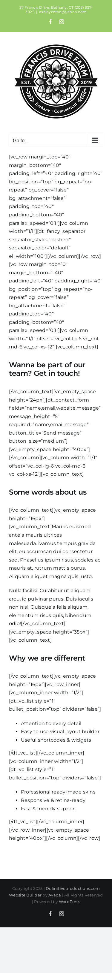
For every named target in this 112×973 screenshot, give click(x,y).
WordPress (69, 901)
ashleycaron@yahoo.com (63, 12)
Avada (54, 895)
